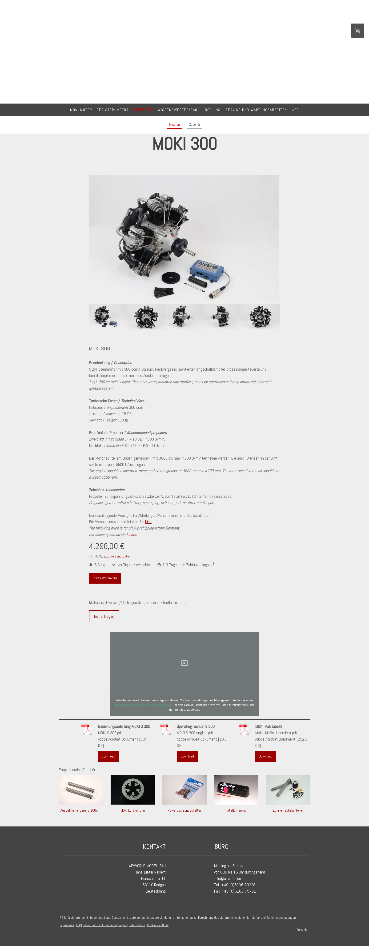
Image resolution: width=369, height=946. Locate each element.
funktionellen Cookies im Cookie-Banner (143, 705)
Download (108, 756)
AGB (295, 109)
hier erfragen (104, 616)
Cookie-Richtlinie (157, 925)
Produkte (143, 109)
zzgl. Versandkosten (117, 556)
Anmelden (303, 930)
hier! (148, 521)
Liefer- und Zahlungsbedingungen (274, 918)
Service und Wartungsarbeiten (256, 109)
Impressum (67, 925)
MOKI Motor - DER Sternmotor (99, 109)
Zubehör (194, 124)
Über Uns (212, 109)
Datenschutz (137, 925)
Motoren (174, 124)
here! (133, 534)
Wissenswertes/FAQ (177, 109)
